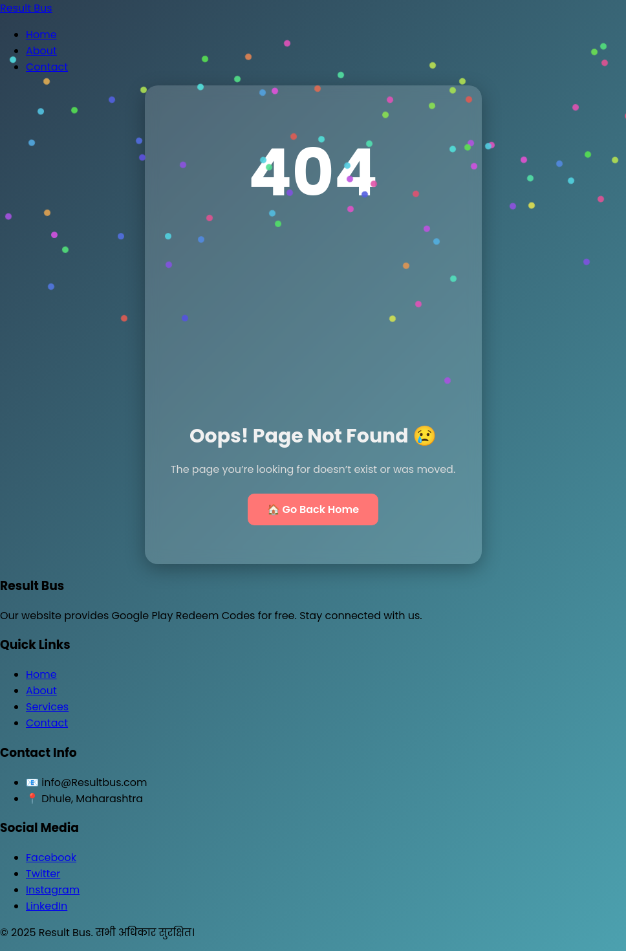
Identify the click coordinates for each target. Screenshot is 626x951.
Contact (47, 67)
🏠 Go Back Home (313, 509)
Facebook (51, 857)
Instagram (53, 889)
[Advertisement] (313, 324)
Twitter (43, 873)
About (41, 50)
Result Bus (26, 8)
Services (47, 706)
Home (41, 34)
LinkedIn (46, 906)
